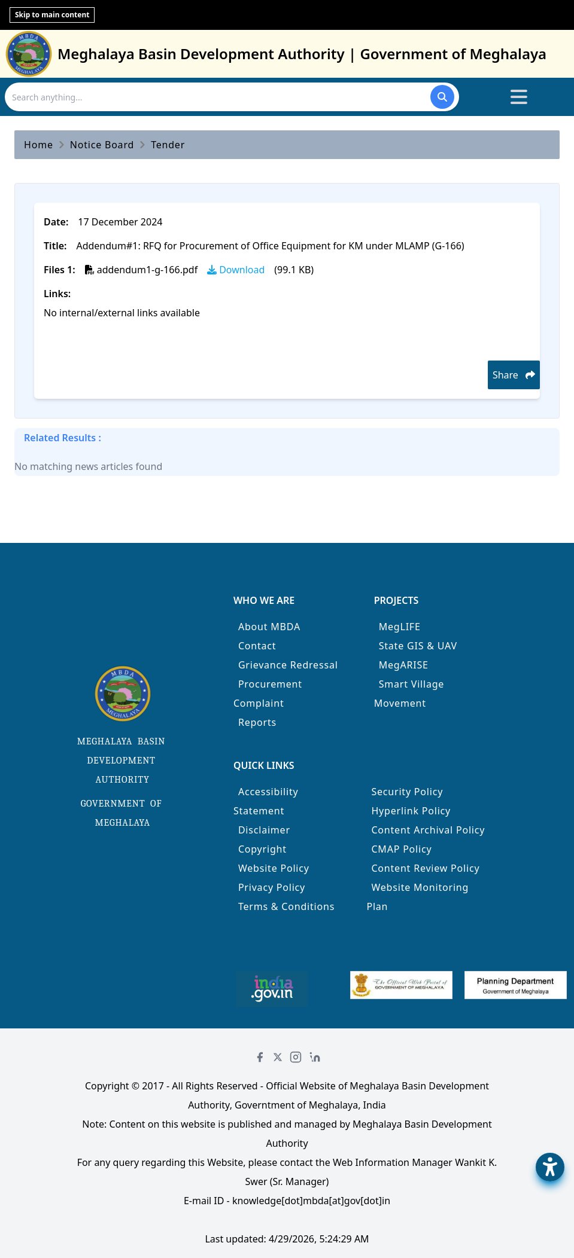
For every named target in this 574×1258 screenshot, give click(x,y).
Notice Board (102, 144)
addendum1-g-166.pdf (141, 269)
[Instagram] (296, 1057)
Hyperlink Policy (411, 810)
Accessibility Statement (266, 801)
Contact (257, 645)
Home (38, 144)
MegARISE (404, 664)
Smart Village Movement (409, 693)
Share (514, 374)
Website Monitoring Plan (417, 897)
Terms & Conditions (286, 906)
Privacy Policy (271, 887)
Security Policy (407, 791)
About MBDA (269, 626)
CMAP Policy (401, 849)
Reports (257, 722)
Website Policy (273, 868)
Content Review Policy (425, 868)
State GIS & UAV (418, 645)
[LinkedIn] (315, 1057)
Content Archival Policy (428, 829)
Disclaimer (264, 829)
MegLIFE (400, 626)
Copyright (262, 849)
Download (236, 269)
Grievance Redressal (288, 664)
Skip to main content (52, 15)
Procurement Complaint (267, 693)
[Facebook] (260, 1057)
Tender (168, 144)
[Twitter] (278, 1057)
